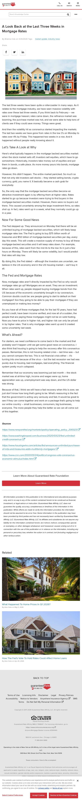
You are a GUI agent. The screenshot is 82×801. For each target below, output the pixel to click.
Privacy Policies (66, 695)
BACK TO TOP (41, 678)
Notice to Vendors (29, 698)
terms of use (57, 789)
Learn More (41, 483)
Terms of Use (13, 695)
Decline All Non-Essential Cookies (63, 796)
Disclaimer (43, 695)
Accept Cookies (38, 796)
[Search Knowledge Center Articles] (39, 14)
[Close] (78, 782)
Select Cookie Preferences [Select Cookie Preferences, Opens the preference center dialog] (12, 796)
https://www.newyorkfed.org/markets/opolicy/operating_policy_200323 (39, 429)
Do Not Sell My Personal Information (44, 702)
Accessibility (12, 698)
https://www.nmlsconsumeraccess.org (40, 727)
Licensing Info (29, 695)
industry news (54, 39)
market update (41, 39)
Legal (53, 695)
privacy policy (43, 789)
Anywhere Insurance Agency (54, 698)
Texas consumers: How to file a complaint (41, 760)
